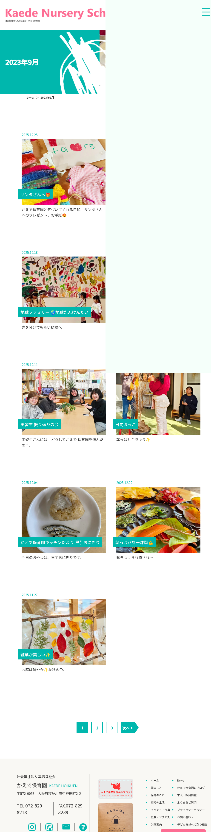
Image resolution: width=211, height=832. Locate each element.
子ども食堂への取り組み (192, 824)
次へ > (127, 728)
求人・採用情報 (187, 795)
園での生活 (158, 802)
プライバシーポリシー (191, 810)
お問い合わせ (185, 817)
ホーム (155, 780)
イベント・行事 (160, 810)
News (180, 780)
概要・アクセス (160, 817)
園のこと (156, 788)
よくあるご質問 (187, 802)
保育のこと (158, 795)
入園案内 (156, 824)
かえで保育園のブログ (191, 788)
